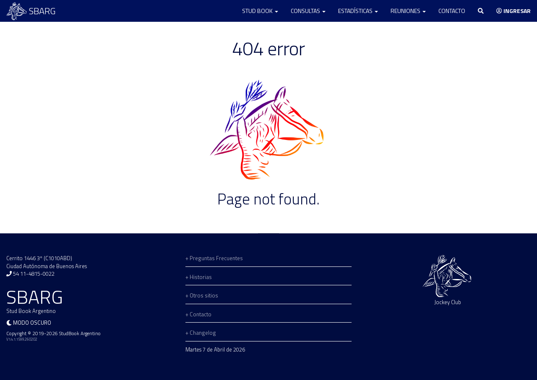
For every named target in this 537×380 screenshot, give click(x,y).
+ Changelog (200, 332)
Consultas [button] (308, 10)
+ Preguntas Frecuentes (214, 258)
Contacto (451, 10)
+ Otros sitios (201, 295)
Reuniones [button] (408, 10)
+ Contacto (198, 314)
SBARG (31, 11)
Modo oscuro (32, 322)
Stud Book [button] (260, 10)
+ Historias (198, 277)
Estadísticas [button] (358, 10)
